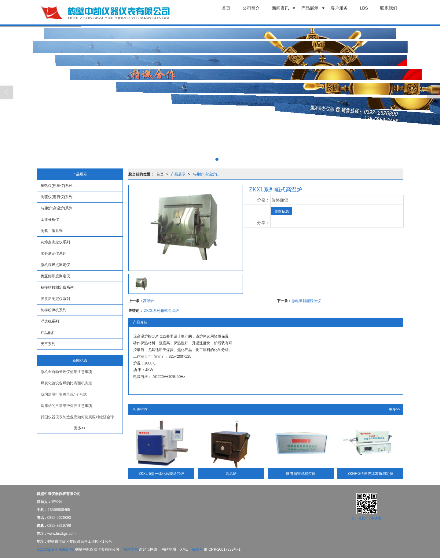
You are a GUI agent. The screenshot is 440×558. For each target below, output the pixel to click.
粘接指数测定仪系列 (57, 287)
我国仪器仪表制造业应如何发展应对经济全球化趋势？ (82, 417)
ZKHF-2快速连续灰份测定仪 (370, 473)
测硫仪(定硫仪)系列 (56, 197)
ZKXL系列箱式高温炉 (161, 311)
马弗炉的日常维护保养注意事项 (66, 406)
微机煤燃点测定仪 (55, 265)
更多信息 (281, 211)
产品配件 (48, 333)
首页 (160, 174)
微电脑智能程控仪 (306, 301)
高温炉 (148, 301)
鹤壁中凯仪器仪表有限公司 (97, 549)
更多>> (394, 409)
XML (184, 549)
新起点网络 (148, 549)
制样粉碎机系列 (53, 310)
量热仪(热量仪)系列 (56, 185)
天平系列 (48, 344)
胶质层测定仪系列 (55, 299)
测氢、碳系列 (52, 231)
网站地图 (168, 549)
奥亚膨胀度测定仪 (55, 276)
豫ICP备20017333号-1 (222, 549)
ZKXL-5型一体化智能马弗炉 (161, 473)
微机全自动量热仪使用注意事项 (66, 372)
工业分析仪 (50, 219)
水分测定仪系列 (53, 253)
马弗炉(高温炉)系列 (208, 174)
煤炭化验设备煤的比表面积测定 (66, 383)
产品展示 (178, 174)
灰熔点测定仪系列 (55, 242)
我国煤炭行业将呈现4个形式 (64, 394)
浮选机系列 (50, 321)
